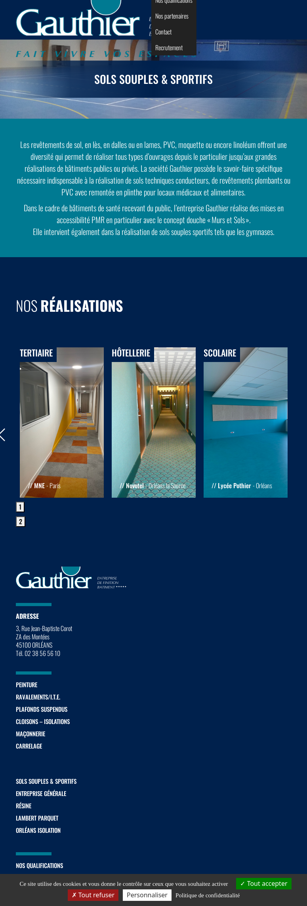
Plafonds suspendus (41, 709)
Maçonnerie (30, 733)
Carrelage (29, 745)
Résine (23, 805)
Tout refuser (93, 895)
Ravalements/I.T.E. (38, 696)
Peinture (26, 684)
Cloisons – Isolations (43, 721)
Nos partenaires (172, 16)
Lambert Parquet (37, 817)
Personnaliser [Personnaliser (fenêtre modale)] (147, 895)
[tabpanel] (62, 422)
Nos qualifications (39, 865)
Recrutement (169, 47)
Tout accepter (263, 883)
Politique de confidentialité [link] (207, 895)
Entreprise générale (41, 793)
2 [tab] (20, 521)
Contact (163, 31)
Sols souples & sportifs (46, 781)
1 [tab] (20, 507)
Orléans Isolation (38, 830)
